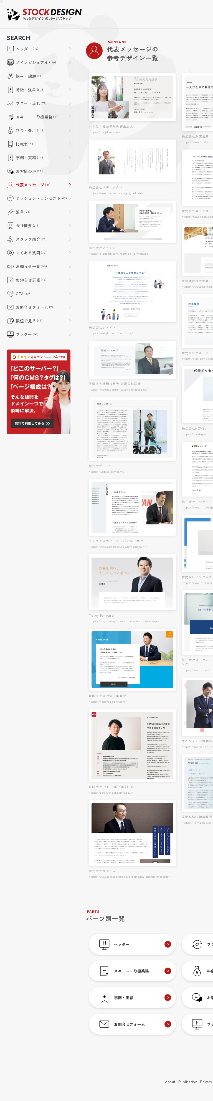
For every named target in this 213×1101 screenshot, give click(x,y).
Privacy (206, 1081)
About (170, 1081)
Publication (187, 1081)
